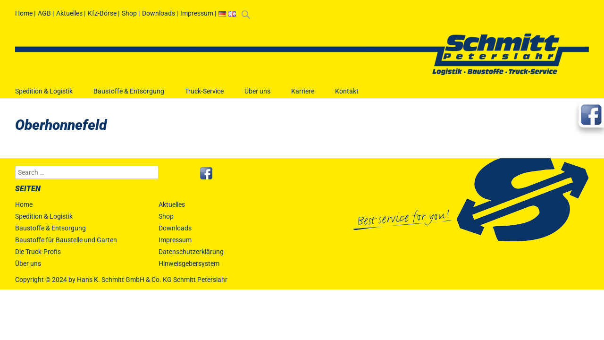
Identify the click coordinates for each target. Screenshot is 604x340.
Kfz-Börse (102, 13)
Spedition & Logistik (44, 95)
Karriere (302, 95)
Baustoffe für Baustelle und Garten (66, 240)
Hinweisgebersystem (189, 263)
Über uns (257, 95)
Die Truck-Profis (38, 251)
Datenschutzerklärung (191, 251)
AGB (44, 13)
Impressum (196, 13)
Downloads (158, 13)
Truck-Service (204, 95)
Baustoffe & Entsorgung (128, 95)
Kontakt (347, 95)
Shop (129, 13)
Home (24, 13)
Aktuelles (69, 13)
